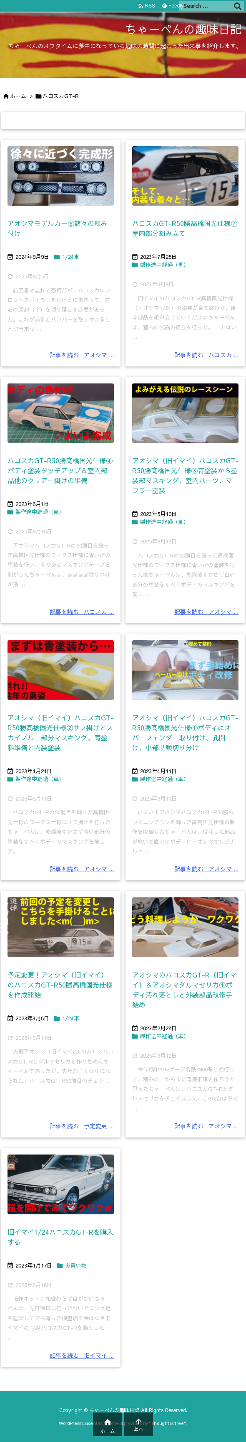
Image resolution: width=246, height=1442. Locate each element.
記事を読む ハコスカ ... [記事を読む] (206, 355)
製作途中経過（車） (164, 264)
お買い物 (76, 1265)
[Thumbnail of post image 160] (185, 927)
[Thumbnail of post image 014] (61, 1184)
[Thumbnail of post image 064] (61, 927)
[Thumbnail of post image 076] (61, 670)
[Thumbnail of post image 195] (185, 670)
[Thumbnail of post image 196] (61, 176)
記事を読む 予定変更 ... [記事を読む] (82, 1126)
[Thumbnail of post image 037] (185, 176)
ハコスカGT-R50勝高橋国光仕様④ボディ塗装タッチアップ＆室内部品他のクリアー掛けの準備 (60, 470)
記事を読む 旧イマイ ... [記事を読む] (82, 1355)
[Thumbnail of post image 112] (185, 413)
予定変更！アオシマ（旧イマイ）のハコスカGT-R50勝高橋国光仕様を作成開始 (60, 984)
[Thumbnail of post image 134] (61, 413)
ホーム (18, 96)
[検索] (237, 6)
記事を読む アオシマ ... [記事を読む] (82, 355)
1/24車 (70, 256)
